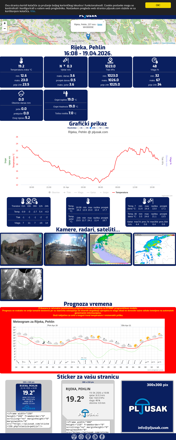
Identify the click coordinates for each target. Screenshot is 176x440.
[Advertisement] (26, 56)
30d (105, 125)
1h (80, 125)
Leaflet (155, 40)
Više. (33, 8)
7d (99, 125)
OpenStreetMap (168, 40)
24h (92, 125)
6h (86, 125)
